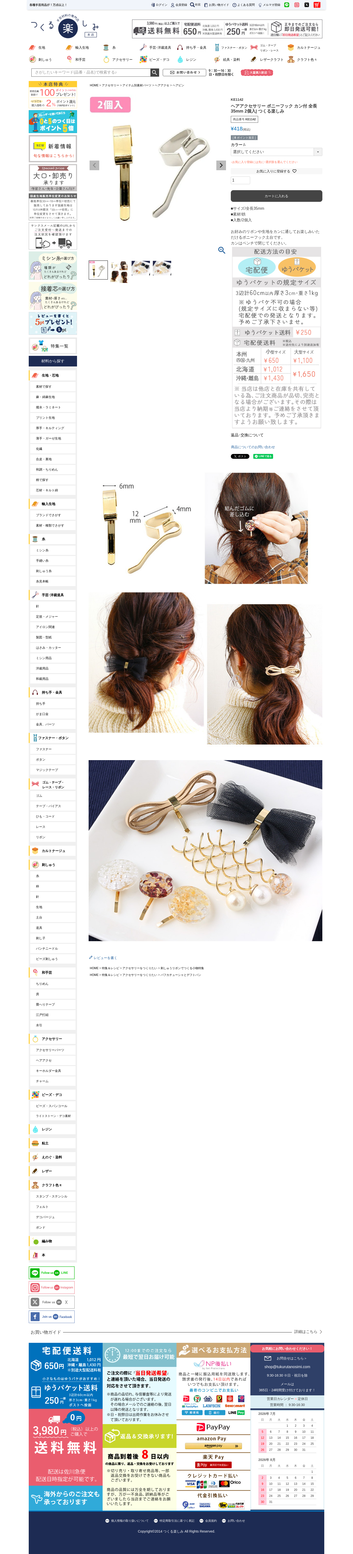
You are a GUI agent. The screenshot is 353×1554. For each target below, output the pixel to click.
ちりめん (42, 984)
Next (221, 165)
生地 (41, 47)
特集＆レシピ (110, 968)
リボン (40, 837)
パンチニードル (47, 948)
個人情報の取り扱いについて (130, 1520)
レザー (47, 1171)
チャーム (42, 1081)
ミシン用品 (44, 658)
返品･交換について (247, 435)
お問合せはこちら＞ (292, 1358)
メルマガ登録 (269, 5)
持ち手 (40, 703)
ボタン (40, 759)
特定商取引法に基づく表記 (177, 1520)
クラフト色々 (307, 59)
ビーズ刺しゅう (47, 959)
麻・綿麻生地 (45, 397)
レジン (191, 59)
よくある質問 (243, 5)
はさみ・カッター (48, 647)
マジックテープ (47, 770)
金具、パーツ (45, 724)
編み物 (47, 1241)
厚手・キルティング (50, 428)
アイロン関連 (45, 627)
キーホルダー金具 (48, 1071)
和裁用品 (42, 679)
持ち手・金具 (196, 47)
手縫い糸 (42, 560)
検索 (195, 4)
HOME (94, 85)
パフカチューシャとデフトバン (181, 975)
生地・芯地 (50, 375)
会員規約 (211, 1520)
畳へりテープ (45, 1004)
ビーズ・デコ (159, 59)
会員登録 (178, 5)
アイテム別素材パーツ (136, 85)
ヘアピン (178, 85)
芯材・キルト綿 (47, 490)
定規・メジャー (47, 616)
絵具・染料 (231, 59)
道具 (39, 928)
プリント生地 (45, 417)
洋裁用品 (42, 668)
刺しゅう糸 (44, 571)
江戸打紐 (42, 1015)
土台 (39, 917)
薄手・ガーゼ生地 (48, 438)
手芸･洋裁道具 (160, 47)
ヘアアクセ (162, 85)
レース (40, 827)
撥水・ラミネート (48, 407)
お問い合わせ (236, 1520)
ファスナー (44, 749)
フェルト (42, 1207)
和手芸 (80, 59)
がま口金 (42, 714)
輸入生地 (82, 47)
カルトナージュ (309, 47)
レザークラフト (272, 59)
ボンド (40, 1227)
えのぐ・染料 (52, 1157)
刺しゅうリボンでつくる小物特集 (182, 968)
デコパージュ (45, 1217)
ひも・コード (45, 816)
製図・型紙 (44, 637)
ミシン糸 (42, 550)
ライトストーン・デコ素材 (53, 1116)
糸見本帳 (42, 581)
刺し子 (40, 938)
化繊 (39, 449)
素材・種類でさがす (50, 525)
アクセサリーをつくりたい (139, 968)
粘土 (45, 1143)
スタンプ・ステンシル (51, 1196)
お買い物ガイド (216, 5)
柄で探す (42, 480)
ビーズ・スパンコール (51, 1106)
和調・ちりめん (47, 469)
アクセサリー (122, 59)
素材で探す (44, 386)
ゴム (39, 795)
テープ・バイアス (48, 806)
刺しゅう (45, 59)
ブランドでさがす (48, 515)
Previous (94, 165)
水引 (39, 1025)
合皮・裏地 (44, 459)
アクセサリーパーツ (50, 1050)
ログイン (158, 5)
